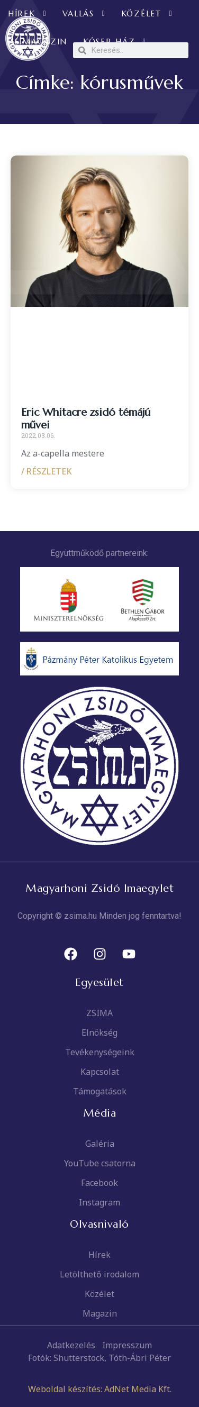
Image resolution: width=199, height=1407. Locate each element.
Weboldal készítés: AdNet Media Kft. (99, 1389)
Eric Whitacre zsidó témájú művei (85, 419)
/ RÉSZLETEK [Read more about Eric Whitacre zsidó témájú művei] (46, 471)
